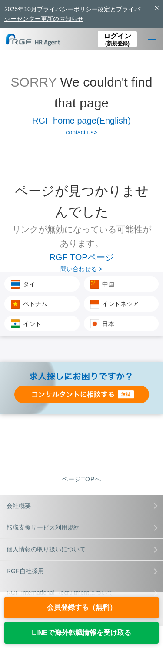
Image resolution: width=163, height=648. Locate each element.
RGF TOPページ (81, 257)
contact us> (81, 132)
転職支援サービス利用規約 (82, 527)
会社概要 (82, 505)
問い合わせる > (81, 268)
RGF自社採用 (82, 570)
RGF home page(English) (81, 120)
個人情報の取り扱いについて (82, 549)
